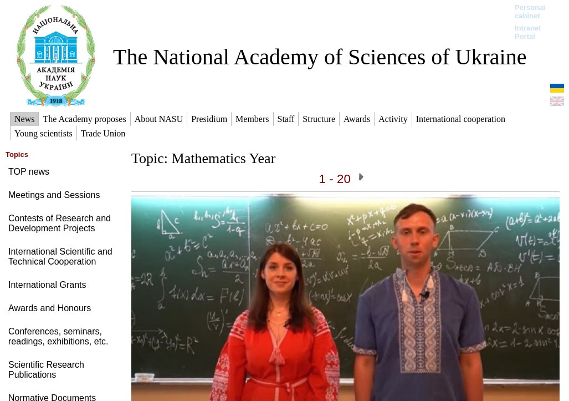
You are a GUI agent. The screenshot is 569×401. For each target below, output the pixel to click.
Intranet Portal (528, 32)
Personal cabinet (530, 11)
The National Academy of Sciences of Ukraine (319, 56)
